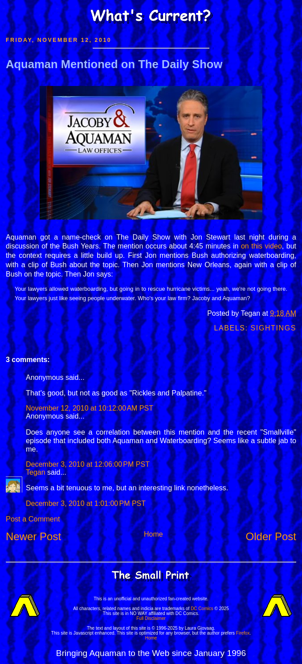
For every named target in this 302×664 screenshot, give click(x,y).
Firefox (243, 633)
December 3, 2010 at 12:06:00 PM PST (88, 464)
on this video (261, 246)
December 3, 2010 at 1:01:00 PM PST (86, 503)
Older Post (271, 536)
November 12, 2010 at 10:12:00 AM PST (89, 408)
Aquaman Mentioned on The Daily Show (114, 64)
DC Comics (202, 608)
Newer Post (33, 536)
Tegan (35, 472)
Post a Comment (33, 519)
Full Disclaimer (151, 618)
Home (153, 534)
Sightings (273, 328)
